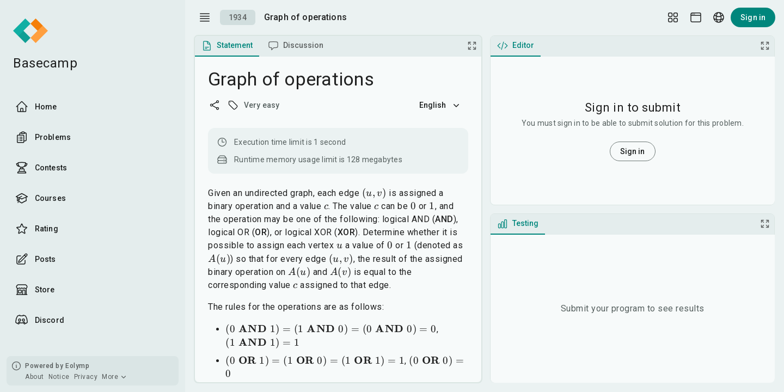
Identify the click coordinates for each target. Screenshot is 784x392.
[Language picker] (719, 17)
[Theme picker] (696, 17)
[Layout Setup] (673, 17)
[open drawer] (205, 17)
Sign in (752, 17)
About (34, 377)
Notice (59, 377)
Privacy (86, 377)
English (440, 105)
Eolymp (77, 366)
